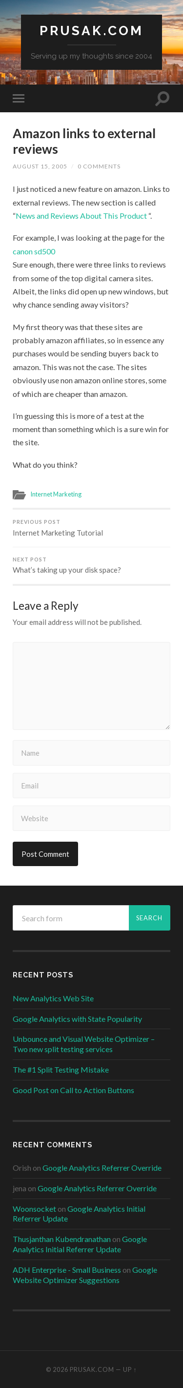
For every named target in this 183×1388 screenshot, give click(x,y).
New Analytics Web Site (53, 998)
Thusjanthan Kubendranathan (62, 1238)
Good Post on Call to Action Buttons (73, 1090)
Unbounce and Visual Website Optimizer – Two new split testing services (84, 1044)
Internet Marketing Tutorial (91, 528)
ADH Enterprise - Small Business (67, 1269)
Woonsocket (34, 1208)
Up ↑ (130, 1369)
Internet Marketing (55, 494)
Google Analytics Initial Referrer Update (80, 1244)
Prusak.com (91, 30)
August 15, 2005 (40, 166)
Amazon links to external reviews (84, 141)
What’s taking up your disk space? (91, 566)
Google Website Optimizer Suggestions (85, 1274)
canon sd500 (34, 251)
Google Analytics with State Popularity (77, 1018)
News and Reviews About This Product (81, 215)
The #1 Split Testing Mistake (61, 1069)
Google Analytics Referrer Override (102, 1167)
